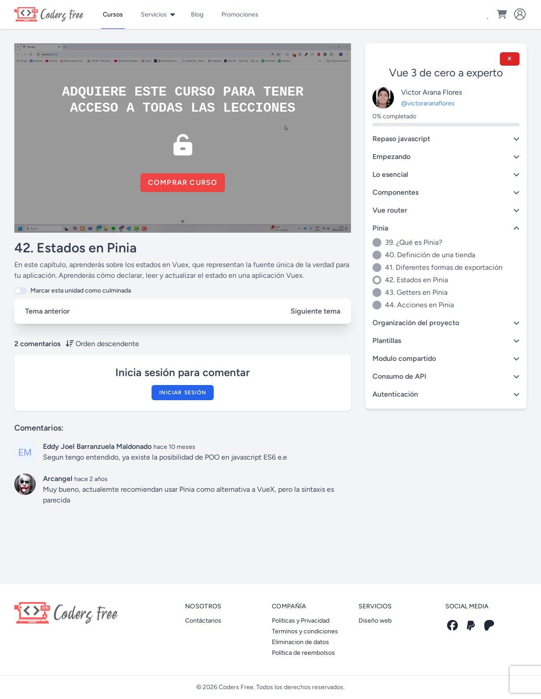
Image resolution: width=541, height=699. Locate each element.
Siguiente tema (315, 311)
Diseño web (375, 620)
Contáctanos (203, 620)
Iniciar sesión (182, 392)
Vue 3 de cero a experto (446, 72)
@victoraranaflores (428, 103)
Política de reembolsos (303, 653)
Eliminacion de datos (300, 642)
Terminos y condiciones (305, 631)
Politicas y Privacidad (301, 620)
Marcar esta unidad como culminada (80, 290)
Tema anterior (47, 311)
